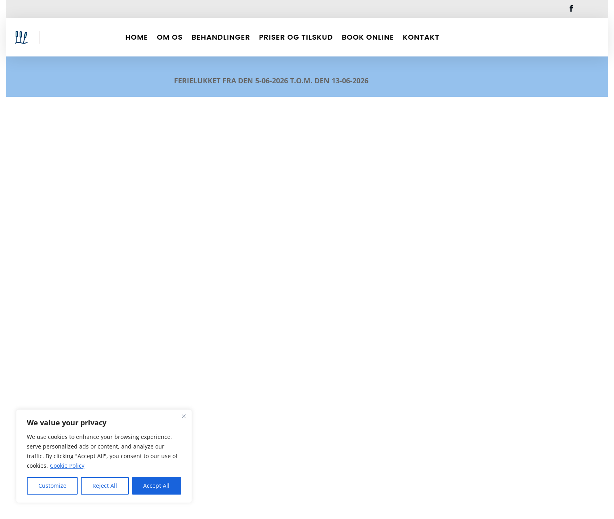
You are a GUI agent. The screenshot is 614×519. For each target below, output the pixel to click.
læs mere (265, 416)
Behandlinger (221, 37)
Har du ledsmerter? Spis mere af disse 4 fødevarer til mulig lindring (305, 307)
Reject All (104, 485)
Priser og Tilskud (296, 37)
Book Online (368, 37)
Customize (52, 485)
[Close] (183, 416)
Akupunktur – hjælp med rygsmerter (147, 343)
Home (136, 37)
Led (155, 359)
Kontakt (421, 37)
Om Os (170, 37)
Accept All (156, 485)
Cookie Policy (67, 465)
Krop (142, 359)
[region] (104, 456)
